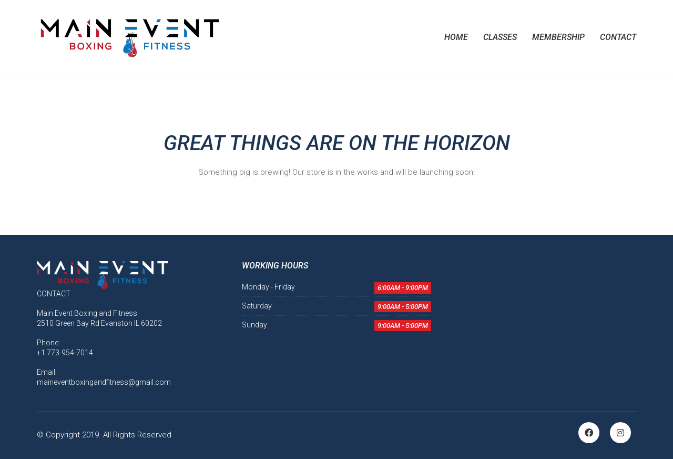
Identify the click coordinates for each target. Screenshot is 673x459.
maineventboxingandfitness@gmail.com (104, 382)
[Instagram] (620, 432)
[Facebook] (588, 432)
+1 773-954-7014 (65, 352)
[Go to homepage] (129, 37)
